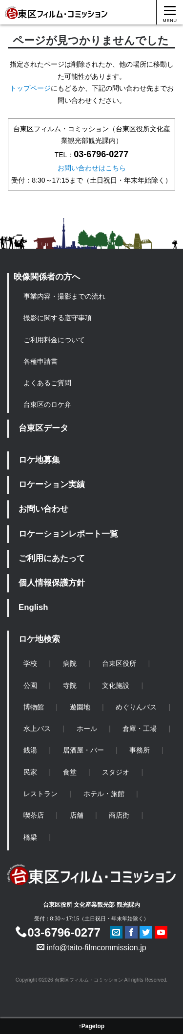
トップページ (30, 88)
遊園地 (80, 707)
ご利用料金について (54, 340)
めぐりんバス (136, 707)
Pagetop (92, 1026)
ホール (87, 728)
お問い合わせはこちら (92, 168)
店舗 (76, 815)
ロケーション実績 (52, 484)
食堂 (70, 772)
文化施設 (115, 685)
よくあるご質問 (47, 383)
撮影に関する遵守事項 (57, 318)
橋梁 (30, 837)
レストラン (40, 794)
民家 (30, 772)
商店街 (119, 815)
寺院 (70, 685)
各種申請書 (40, 361)
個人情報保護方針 (52, 583)
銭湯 (30, 750)
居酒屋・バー (83, 750)
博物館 (33, 707)
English (33, 607)
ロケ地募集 (39, 460)
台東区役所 (119, 663)
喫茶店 (33, 815)
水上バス (37, 728)
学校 (30, 663)
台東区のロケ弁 (47, 404)
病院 (70, 663)
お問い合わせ (43, 509)
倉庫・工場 (139, 728)
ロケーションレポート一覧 (68, 534)
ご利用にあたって (52, 558)
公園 (30, 685)
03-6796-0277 (58, 932)
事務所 (139, 750)
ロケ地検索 (39, 639)
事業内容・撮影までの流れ (64, 296)
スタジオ (115, 772)
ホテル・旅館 (103, 794)
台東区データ (43, 428)
